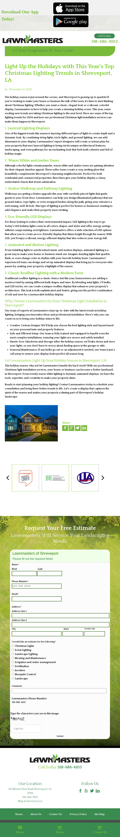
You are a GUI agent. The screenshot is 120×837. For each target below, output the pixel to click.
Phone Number (20, 581)
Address (16, 607)
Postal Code (90, 629)
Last (40, 569)
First (14, 569)
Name (15, 564)
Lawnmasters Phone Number (29, 698)
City (14, 629)
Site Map (99, 816)
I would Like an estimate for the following (34, 642)
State (66, 629)
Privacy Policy (78, 816)
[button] (103, 478)
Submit (60, 737)
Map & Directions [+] (30, 803)
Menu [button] (20, 829)
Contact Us (100, 829)
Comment (17, 686)
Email (15, 594)
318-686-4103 (104, 41)
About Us (35, 816)
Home (60, 829)
